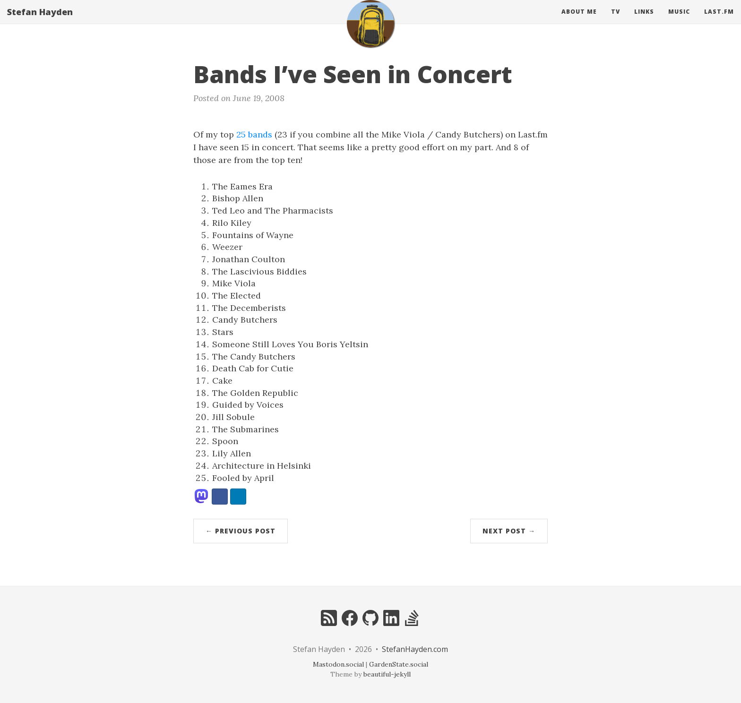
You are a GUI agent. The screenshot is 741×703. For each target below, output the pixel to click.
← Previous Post (241, 530)
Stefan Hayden (40, 21)
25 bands (254, 134)
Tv (615, 21)
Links (644, 21)
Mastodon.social (338, 664)
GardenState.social (398, 664)
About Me (579, 21)
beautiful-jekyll (387, 674)
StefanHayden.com (415, 649)
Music (679, 21)
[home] (370, 33)
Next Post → (509, 530)
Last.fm (719, 21)
